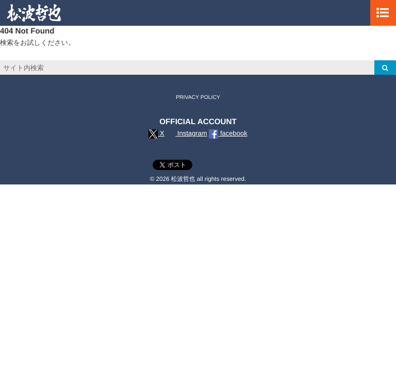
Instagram (186, 133)
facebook (228, 133)
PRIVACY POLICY (198, 97)
